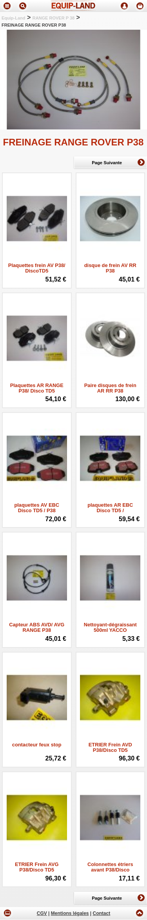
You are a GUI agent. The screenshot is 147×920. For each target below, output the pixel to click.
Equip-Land (13, 18)
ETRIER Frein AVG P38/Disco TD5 (37, 867)
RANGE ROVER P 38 (53, 18)
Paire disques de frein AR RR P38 (110, 388)
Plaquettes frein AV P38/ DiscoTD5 (36, 268)
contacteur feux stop (37, 745)
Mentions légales (70, 913)
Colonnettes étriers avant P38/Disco (110, 867)
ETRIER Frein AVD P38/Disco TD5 (110, 747)
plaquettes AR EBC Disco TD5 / (110, 507)
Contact (102, 913)
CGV (42, 913)
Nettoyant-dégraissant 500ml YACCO (110, 627)
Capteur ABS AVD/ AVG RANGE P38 (36, 627)
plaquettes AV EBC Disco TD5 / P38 (37, 507)
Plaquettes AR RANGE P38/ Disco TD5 (37, 388)
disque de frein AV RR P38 (110, 268)
